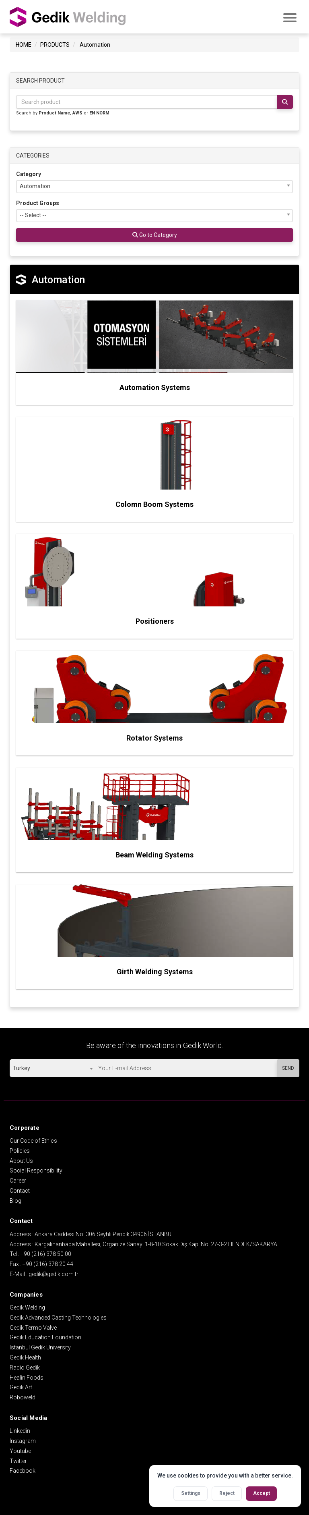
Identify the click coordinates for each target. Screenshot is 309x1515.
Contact (20, 1189)
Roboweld (22, 1396)
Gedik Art (21, 1386)
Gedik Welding (27, 1306)
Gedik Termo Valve (33, 1326)
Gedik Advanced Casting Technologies (58, 1316)
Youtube (20, 1450)
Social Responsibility (36, 1169)
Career (18, 1179)
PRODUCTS (55, 43)
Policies (20, 1149)
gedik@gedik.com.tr (53, 1273)
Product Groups (37, 202)
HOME (23, 43)
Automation (95, 43)
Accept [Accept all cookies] (261, 1493)
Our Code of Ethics (33, 1139)
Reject (227, 1493)
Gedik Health (25, 1356)
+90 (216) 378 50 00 (46, 1252)
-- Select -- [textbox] (33, 214)
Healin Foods (26, 1376)
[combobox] (154, 185)
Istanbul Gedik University (40, 1346)
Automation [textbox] (35, 185)
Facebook (22, 1469)
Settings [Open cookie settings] (190, 1493)
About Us (21, 1159)
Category (28, 173)
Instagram (23, 1439)
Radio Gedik (25, 1366)
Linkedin (20, 1429)
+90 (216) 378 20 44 (48, 1263)
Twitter (18, 1460)
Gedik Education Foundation (45, 1336)
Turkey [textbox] (21, 1067)
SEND (288, 1067)
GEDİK (68, 13)
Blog (15, 1199)
